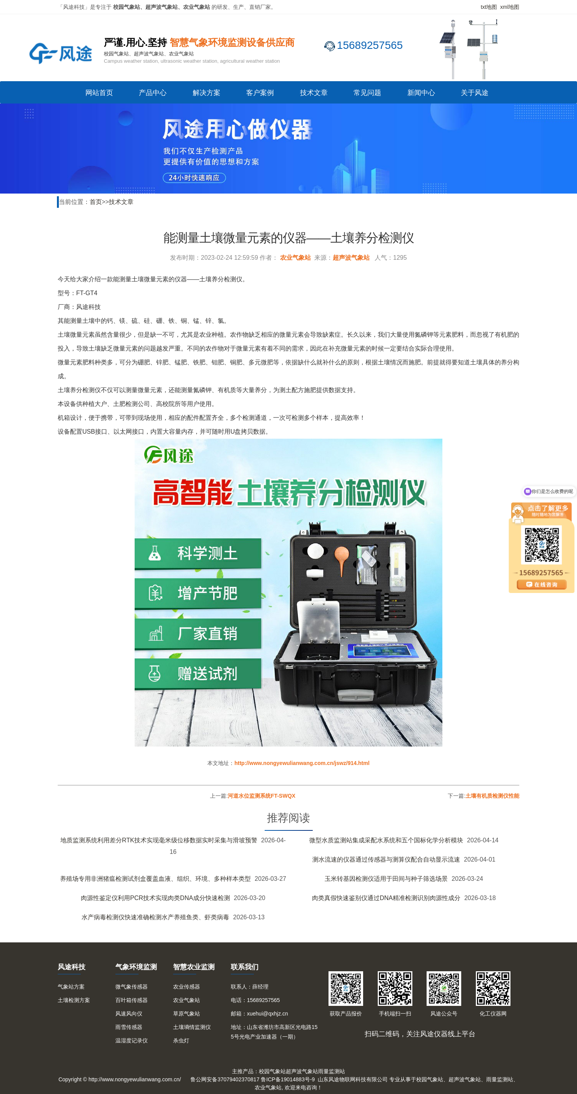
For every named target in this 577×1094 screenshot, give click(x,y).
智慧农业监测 (194, 967)
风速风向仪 (128, 1013)
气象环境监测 (136, 967)
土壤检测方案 (74, 1000)
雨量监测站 (331, 1071)
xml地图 (509, 7)
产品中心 (153, 93)
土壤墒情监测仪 (192, 1027)
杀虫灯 (181, 1040)
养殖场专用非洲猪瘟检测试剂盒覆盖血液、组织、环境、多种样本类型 (155, 878)
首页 (96, 202)
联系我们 (244, 967)
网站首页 (99, 93)
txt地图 (489, 7)
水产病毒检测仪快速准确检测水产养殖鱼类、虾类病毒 (155, 917)
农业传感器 (186, 987)
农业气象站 (295, 257)
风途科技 (71, 967)
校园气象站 (272, 1071)
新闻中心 (421, 93)
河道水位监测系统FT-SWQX (261, 796)
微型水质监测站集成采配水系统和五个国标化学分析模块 (386, 840)
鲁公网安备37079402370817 (224, 1079)
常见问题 (367, 93)
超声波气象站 (351, 257)
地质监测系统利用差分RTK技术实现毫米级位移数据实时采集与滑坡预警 (158, 840)
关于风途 (475, 93)
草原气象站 (186, 1013)
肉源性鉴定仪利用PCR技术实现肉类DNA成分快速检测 (155, 898)
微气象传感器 (131, 987)
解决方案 (206, 93)
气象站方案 (71, 987)
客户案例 (260, 93)
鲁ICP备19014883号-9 (288, 1079)
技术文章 (314, 93)
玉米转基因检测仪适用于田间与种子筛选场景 (386, 878)
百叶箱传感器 (131, 1000)
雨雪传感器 (128, 1027)
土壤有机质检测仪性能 (492, 796)
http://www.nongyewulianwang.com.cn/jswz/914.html (301, 763)
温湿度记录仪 (131, 1040)
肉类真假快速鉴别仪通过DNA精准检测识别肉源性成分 (386, 898)
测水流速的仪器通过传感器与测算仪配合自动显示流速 (386, 859)
